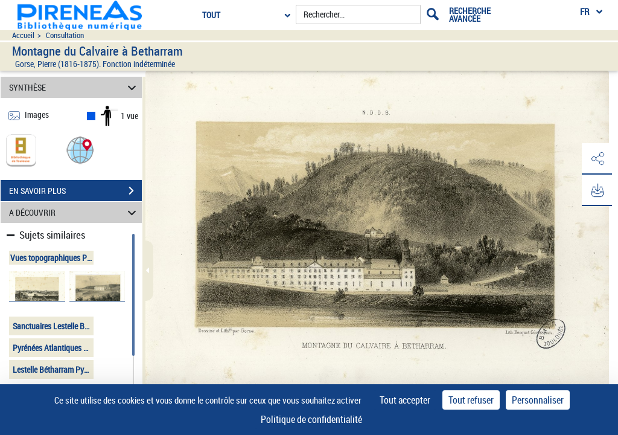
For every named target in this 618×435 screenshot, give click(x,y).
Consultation (65, 35)
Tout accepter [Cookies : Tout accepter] (405, 400)
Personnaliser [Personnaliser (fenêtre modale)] (538, 400)
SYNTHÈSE (74, 87)
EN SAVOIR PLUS (75, 190)
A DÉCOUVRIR (74, 212)
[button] (80, 149)
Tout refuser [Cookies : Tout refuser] (471, 400)
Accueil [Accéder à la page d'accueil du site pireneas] (23, 35)
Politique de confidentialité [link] (311, 419)
